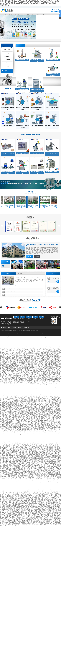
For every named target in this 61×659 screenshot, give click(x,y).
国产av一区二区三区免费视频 (41, 480)
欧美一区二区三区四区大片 (25, 476)
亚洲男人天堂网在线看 (38, 411)
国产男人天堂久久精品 (49, 479)
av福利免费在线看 (21, 360)
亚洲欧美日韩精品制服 (11, 378)
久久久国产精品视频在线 (15, 430)
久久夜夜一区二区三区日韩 (48, 382)
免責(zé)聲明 (34, 330)
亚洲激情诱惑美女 (55, 374)
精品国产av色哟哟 (45, 354)
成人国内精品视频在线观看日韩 (41, 461)
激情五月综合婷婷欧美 (31, 351)
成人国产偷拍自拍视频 (8, 405)
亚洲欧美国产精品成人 (41, 428)
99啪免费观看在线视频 (36, 404)
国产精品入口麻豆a (20, 427)
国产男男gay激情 (7, 453)
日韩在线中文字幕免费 (54, 495)
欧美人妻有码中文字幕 (6, 430)
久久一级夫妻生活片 (19, 379)
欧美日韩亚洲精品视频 (3, 409)
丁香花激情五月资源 (14, 425)
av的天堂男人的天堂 (42, 513)
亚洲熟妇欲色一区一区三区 (41, 410)
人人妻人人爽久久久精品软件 (39, 399)
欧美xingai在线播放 (33, 364)
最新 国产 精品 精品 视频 (27, 374)
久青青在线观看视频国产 (28, 427)
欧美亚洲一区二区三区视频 (7, 363)
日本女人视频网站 (27, 513)
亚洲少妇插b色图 (24, 367)
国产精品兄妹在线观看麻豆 (53, 501)
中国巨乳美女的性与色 (19, 369)
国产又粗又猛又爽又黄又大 (15, 366)
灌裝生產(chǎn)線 (15, 14)
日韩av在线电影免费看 (48, 361)
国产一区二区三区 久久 (57, 457)
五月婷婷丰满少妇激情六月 (50, 513)
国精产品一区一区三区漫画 (10, 460)
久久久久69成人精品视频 (7, 407)
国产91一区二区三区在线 (37, 459)
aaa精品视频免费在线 (33, 408)
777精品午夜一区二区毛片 (35, 369)
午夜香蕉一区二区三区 (34, 464)
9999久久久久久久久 (41, 350)
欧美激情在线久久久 (33, 373)
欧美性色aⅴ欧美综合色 (56, 449)
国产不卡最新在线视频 (40, 396)
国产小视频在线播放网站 (26, 398)
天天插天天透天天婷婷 (40, 382)
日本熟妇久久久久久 (34, 398)
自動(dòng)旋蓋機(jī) (7, 59)
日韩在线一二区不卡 (43, 418)
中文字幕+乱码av (32, 426)
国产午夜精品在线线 (6, 367)
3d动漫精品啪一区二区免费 (32, 478)
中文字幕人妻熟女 (15, 405)
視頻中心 (37, 14)
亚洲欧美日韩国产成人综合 (40, 397)
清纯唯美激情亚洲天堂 (49, 493)
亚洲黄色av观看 (34, 463)
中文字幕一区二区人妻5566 (6, 360)
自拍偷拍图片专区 (19, 398)
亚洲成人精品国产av (19, 442)
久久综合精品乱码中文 (51, 360)
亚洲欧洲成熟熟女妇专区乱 (49, 499)
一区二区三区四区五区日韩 (41, 463)
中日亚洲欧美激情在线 (19, 513)
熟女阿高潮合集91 (28, 431)
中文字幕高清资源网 (8, 419)
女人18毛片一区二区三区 (48, 401)
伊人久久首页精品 (45, 362)
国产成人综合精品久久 (55, 419)
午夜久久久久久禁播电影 (8, 454)
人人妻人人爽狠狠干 (21, 395)
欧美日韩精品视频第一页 (12, 411)
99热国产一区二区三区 (44, 369)
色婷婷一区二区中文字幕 (49, 399)
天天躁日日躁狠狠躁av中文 (24, 366)
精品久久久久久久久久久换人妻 (15, 351)
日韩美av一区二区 (34, 512)
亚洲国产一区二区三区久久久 (38, 367)
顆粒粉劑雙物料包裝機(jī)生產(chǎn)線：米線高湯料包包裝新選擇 (27, 277)
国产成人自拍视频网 (7, 457)
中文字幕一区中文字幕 (50, 453)
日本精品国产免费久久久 (44, 424)
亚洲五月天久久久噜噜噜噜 (39, 426)
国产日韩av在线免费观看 (54, 509)
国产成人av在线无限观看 (7, 427)
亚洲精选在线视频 (53, 422)
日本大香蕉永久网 (27, 429)
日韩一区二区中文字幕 (46, 412)
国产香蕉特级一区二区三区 (14, 361)
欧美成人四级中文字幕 (15, 363)
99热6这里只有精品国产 (31, 348)
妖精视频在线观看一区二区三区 (11, 422)
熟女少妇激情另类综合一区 (4, 365)
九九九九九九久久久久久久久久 (20, 473)
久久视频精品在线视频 (22, 446)
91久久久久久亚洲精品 (34, 429)
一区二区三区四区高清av (10, 512)
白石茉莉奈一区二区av (23, 410)
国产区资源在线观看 (18, 525)
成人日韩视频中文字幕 (7, 353)
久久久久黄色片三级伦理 (34, 491)
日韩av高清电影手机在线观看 (6, 470)
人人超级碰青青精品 (54, 456)
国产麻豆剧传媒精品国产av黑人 (12, 417)
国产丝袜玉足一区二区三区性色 (21, 403)
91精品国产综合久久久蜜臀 (11, 379)
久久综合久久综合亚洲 (48, 449)
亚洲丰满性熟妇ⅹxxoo (4, 518)
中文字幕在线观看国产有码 (10, 495)
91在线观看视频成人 (57, 493)
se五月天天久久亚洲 (56, 397)
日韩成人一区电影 (44, 358)
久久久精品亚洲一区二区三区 (6, 355)
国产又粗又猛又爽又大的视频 (14, 348)
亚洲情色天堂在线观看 (46, 509)
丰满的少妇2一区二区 (35, 504)
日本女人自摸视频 (27, 360)
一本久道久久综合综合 (49, 430)
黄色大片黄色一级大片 (55, 491)
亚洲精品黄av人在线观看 (17, 384)
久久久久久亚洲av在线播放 (5, 429)
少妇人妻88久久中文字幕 (4, 350)
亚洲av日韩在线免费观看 (12, 415)
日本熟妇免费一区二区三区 (51, 352)
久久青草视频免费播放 (12, 463)
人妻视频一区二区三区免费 (24, 400)
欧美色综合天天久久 (35, 467)
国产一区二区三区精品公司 (13, 518)
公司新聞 (29, 318)
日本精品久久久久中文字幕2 (15, 347)
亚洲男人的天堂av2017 (13, 362)
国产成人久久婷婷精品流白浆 (20, 431)
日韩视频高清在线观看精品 (32, 421)
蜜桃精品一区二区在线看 (4, 381)
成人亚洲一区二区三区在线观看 (43, 520)
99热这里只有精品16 (35, 370)
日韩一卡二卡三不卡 (45, 501)
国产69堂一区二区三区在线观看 (19, 462)
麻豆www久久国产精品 (42, 450)
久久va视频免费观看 (52, 520)
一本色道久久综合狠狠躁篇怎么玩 (27, 466)
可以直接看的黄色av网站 (34, 400)
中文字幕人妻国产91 (43, 352)
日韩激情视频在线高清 (15, 457)
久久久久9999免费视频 (35, 424)
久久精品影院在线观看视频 (42, 377)
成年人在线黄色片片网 (8, 370)
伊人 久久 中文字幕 (12, 380)
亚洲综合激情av (28, 395)
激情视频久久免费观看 (44, 448)
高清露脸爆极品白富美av (12, 409)
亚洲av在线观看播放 (44, 462)
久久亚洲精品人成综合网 (32, 357)
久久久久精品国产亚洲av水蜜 (11, 513)
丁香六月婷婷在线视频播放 (20, 480)
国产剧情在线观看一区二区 (4, 362)
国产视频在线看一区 (38, 362)
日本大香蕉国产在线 (12, 352)
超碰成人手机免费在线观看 (7, 476)
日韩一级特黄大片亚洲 (14, 429)
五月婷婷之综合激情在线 (55, 357)
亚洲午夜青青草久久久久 (11, 358)
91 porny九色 (39, 373)
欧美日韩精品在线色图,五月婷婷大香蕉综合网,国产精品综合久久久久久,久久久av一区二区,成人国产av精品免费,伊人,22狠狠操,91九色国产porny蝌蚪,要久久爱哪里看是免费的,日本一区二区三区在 (30, 3)
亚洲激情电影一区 (10, 382)
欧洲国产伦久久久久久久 (27, 365)
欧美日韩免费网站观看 (7, 477)
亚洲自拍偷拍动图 (5, 396)
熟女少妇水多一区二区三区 (52, 400)
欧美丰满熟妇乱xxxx (33, 383)
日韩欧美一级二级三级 (48, 351)
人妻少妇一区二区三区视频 (16, 349)
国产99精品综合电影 (20, 479)
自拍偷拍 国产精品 (5, 467)
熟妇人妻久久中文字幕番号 (29, 455)
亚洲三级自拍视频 (50, 431)
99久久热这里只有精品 (13, 399)
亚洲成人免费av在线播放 (13, 505)
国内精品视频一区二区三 (33, 356)
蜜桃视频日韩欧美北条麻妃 (45, 474)
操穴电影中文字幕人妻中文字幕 (43, 508)
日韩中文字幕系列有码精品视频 (8, 514)
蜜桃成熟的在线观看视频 (32, 382)
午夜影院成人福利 (48, 512)
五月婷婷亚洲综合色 (47, 356)
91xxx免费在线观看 (30, 446)
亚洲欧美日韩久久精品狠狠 (15, 472)
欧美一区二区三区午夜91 (53, 452)
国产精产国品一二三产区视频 (11, 450)
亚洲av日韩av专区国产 (43, 504)
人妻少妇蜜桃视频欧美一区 (55, 502)
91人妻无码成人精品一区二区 (17, 356)
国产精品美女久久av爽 (28, 507)
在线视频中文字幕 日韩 (38, 519)
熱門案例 (30, 192)
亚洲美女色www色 (37, 380)
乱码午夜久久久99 (50, 465)
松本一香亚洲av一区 (26, 496)
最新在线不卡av (33, 476)
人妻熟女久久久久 (48, 357)
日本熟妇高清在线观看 (38, 347)
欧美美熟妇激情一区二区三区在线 (47, 420)
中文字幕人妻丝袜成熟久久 (41, 384)
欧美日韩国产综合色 (16, 468)
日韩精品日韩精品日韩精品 (23, 430)
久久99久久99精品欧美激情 (51, 504)
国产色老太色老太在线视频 (51, 409)
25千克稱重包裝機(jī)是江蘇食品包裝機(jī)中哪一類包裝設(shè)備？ (56, 279)
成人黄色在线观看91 (39, 444)
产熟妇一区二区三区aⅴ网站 (31, 396)
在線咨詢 (37, 256)
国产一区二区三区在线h (21, 371)
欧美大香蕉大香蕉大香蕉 (18, 516)
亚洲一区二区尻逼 (23, 510)
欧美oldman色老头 (23, 361)
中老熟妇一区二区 (39, 523)
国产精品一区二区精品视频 (46, 408)
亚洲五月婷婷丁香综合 (40, 357)
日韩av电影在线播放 (32, 397)
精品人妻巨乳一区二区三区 (24, 416)
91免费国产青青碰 (42, 469)
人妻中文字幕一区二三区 (37, 425)
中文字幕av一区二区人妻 (44, 466)
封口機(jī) (7, 66)
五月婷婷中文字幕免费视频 (40, 348)
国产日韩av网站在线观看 (7, 349)
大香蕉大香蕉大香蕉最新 (46, 423)
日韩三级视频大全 (15, 523)
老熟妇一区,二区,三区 (6, 399)
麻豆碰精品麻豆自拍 (18, 512)
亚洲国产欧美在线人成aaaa (42, 451)
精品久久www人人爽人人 (9, 491)
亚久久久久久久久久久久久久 (33, 508)
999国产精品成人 (25, 478)
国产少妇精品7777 (57, 430)
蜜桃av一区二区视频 (43, 395)
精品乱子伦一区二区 (52, 519)
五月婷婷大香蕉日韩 (8, 374)
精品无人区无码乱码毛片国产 (42, 360)
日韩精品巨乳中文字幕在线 (33, 451)
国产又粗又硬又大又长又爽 (39, 381)
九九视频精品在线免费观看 (6, 461)
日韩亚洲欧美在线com (38, 455)
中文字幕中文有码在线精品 (45, 380)
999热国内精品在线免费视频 (22, 399)
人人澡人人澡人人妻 (3, 397)
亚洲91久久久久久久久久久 (29, 452)
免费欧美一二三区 (44, 404)
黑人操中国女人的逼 (30, 359)
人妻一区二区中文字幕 (47, 518)
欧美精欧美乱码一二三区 (49, 359)
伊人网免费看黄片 (9, 375)
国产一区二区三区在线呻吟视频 (13, 467)
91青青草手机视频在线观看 (17, 375)
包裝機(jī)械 (7, 56)
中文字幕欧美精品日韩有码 (32, 517)
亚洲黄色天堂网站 (54, 413)
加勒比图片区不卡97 (57, 382)
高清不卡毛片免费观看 (9, 383)
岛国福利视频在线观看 (51, 427)
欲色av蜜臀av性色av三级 (52, 395)
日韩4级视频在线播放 (54, 375)
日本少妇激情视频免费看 (56, 512)
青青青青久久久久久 (53, 460)
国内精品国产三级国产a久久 (50, 464)
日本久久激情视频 (55, 444)
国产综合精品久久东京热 (30, 419)
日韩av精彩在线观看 (43, 453)
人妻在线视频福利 (8, 408)
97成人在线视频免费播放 (36, 460)
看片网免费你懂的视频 (5, 371)
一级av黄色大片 (3, 382)
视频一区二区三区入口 (32, 444)
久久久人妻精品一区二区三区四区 (44, 349)
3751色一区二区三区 (9, 475)
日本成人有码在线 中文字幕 (40, 502)
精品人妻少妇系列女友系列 (43, 405)
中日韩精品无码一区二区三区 (28, 379)
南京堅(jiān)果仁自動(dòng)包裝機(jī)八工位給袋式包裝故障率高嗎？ (56, 288)
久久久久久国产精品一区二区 (41, 363)
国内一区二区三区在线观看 (24, 428)
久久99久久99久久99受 (49, 397)
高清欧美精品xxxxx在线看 (52, 415)
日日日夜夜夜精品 (24, 461)
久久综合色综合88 (48, 491)
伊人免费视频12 (40, 478)
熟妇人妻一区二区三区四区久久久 (51, 414)
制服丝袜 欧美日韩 (53, 412)
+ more (16, 285)
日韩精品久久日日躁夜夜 (17, 469)
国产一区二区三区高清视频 (41, 372)
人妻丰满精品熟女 (35, 450)
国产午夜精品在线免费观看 (46, 523)
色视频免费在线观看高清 (40, 490)
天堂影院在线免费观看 (53, 353)
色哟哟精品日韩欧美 (25, 353)
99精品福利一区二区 (12, 350)
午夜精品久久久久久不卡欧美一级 (48, 347)
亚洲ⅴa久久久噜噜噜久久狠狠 (42, 421)
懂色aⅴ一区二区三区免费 (56, 408)
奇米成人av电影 (20, 518)
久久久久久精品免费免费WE (29, 380)
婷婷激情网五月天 (43, 370)
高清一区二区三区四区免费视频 (22, 499)
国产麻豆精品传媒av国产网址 (17, 449)
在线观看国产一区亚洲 (28, 505)
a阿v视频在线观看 (14, 427)
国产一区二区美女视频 (11, 373)
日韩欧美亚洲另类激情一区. (50, 366)
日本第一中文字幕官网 (50, 372)
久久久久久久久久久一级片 (50, 496)
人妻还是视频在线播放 (54, 475)
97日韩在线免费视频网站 (51, 384)
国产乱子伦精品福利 (42, 394)
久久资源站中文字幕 (15, 515)
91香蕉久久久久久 (52, 445)
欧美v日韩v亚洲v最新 (52, 524)
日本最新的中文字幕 (11, 364)
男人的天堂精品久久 (32, 477)
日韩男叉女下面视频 (3, 417)
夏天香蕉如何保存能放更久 (6, 472)
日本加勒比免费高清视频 (55, 511)
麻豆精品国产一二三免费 (39, 401)
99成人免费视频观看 (56, 479)
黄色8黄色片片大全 (26, 373)
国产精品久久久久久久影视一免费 (14, 519)
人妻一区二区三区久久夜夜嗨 (37, 492)
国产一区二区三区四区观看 (35, 375)
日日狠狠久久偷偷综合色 (42, 496)
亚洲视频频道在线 (23, 475)
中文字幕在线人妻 (43, 365)
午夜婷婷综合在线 (29, 370)
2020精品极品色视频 (10, 357)
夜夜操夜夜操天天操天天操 (23, 503)
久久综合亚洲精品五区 (26, 358)
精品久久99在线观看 (16, 410)
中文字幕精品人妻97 (41, 507)
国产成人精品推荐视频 (41, 449)
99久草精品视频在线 (17, 424)
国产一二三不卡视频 (26, 418)
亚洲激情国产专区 (27, 479)
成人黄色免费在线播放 (8, 452)
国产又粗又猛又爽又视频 (38, 423)
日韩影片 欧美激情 (49, 363)
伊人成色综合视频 (29, 378)
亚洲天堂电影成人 (58, 377)
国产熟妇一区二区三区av (21, 504)
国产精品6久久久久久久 (31, 417)
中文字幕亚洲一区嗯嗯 (28, 405)
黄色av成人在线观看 (50, 473)
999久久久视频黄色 (45, 459)
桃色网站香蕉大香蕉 (6, 499)
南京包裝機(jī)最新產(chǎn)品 (30, 134)
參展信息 (22, 322)
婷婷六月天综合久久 (4, 364)
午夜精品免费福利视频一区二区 (26, 424)
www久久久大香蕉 (25, 517)
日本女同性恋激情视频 (8, 507)
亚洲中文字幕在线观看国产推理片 (16, 355)
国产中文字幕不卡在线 (19, 350)
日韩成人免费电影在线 (34, 350)
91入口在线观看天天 (15, 419)
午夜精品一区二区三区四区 (48, 426)
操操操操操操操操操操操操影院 (29, 362)
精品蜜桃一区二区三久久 (34, 366)
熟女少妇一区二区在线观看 (10, 377)
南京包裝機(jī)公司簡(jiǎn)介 (30, 238)
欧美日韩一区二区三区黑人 (46, 417)
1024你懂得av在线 (33, 498)
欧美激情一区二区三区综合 (26, 376)
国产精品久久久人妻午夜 (53, 405)
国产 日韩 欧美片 (19, 415)
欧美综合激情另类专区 (5, 421)
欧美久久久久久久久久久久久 (7, 400)
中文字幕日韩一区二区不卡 (49, 403)
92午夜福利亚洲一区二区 (27, 518)
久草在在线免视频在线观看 (50, 355)
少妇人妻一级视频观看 (48, 383)
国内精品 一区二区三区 (36, 378)
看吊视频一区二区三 (19, 450)
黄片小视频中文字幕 (8, 521)
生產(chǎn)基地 (22, 321)
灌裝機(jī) (9, 327)
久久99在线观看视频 (23, 407)
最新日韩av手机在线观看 (19, 460)
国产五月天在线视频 (37, 472)
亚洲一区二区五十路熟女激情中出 (6, 356)
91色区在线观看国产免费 (25, 349)
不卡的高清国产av (35, 406)
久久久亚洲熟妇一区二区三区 (55, 474)
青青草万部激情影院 (21, 455)
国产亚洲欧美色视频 (23, 401)
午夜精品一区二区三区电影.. (21, 465)
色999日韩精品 (13, 448)
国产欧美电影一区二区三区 (13, 421)
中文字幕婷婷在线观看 (3, 378)
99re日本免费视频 (12, 369)
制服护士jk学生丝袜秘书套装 (51, 432)
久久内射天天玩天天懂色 (56, 416)
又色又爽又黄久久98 (35, 405)
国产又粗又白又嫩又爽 (37, 443)
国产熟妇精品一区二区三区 (25, 384)
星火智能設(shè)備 (26, 327)
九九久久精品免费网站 (15, 470)
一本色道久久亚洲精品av (9, 359)
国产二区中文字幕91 (29, 394)
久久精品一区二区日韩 (21, 354)
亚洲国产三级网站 (11, 478)
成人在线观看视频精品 (3, 404)
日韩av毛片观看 (16, 401)
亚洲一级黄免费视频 (53, 498)
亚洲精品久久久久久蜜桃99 (37, 522)
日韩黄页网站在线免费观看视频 (15, 426)
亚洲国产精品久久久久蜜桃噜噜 (31, 361)
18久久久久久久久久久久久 (49, 471)
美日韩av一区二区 (42, 467)
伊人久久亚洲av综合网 (47, 413)
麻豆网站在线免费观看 (36, 474)
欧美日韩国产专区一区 (30, 475)
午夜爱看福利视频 (24, 359)
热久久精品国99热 (29, 504)
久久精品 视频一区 (6, 505)
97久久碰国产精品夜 (48, 350)
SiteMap (37, 330)
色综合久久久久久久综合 (35, 365)
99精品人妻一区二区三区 (56, 523)
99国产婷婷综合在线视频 (55, 522)
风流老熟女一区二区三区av (27, 352)
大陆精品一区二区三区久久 (19, 380)
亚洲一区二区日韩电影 (33, 497)
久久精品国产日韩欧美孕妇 (26, 375)
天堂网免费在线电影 (43, 473)
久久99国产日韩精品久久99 (46, 373)
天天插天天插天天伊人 (24, 468)
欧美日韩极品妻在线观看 (42, 457)
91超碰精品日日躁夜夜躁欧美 (34, 353)
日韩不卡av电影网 (47, 475)
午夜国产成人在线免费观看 (26, 512)
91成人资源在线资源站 (35, 453)
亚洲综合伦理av (53, 447)
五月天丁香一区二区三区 (34, 349)
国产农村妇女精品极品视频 (37, 446)
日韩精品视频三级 (40, 517)
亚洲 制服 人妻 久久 (22, 370)
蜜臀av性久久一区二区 (36, 427)
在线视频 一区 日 (25, 356)
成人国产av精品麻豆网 (29, 443)
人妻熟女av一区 (41, 442)
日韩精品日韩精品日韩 (35, 431)
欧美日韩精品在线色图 (41, 495)
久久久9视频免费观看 (27, 521)
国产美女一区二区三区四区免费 (51, 365)
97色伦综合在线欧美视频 (5, 369)
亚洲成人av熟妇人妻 (15, 370)
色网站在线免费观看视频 (39, 503)
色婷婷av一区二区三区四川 (50, 410)
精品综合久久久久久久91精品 (29, 493)
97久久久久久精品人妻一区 (53, 429)
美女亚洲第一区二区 (49, 370)
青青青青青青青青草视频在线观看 (52, 421)
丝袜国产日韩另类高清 (28, 420)
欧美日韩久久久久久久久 (48, 517)
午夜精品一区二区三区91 (7, 372)
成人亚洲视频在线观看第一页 (47, 411)
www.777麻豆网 (2, 383)
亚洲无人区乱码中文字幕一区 (37, 412)
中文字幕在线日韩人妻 (40, 383)
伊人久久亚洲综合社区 (27, 369)
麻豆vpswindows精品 (48, 467)
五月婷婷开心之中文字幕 (20, 471)
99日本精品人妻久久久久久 (8, 468)
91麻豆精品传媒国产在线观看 (45, 375)
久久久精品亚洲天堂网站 (55, 356)
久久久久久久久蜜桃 (19, 377)
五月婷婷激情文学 (33, 416)
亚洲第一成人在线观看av (18, 478)
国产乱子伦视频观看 (23, 351)
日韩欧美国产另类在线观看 (32, 468)
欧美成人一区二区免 (28, 412)
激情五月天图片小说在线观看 (32, 495)
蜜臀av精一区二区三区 (34, 445)
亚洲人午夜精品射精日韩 (11, 517)
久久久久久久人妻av (34, 377)
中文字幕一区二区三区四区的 (24, 520)
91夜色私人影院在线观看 (12, 443)
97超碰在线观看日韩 (47, 456)
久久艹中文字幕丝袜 (39, 413)
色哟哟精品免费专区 (15, 447)
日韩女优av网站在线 (29, 458)
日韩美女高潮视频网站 (5, 395)
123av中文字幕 (5, 414)
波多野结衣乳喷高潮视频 (44, 371)
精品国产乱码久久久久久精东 (51, 376)
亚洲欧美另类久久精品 (42, 366)
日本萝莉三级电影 (18, 456)
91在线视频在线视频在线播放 (6, 347)
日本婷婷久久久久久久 (48, 381)
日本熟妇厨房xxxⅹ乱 (43, 427)
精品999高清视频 (18, 517)
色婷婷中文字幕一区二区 (38, 452)
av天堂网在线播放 (16, 382)
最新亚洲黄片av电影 (24, 347)
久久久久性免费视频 (54, 458)
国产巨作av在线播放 (38, 500)
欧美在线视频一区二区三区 (13, 381)
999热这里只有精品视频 (33, 428)
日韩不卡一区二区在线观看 (50, 394)
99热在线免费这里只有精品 (43, 454)
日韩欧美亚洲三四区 (24, 413)
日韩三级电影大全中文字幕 (7, 490)
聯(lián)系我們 (43, 14)
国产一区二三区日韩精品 (49, 364)
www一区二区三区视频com (14, 420)
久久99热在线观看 (21, 405)
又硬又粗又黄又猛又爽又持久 (47, 470)
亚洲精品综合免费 (52, 443)
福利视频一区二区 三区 (39, 407)
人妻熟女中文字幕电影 (26, 516)
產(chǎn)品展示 (20, 14)
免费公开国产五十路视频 (16, 400)
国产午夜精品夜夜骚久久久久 (44, 353)
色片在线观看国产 (4, 466)
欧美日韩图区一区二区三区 (32, 409)
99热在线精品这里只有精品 (44, 379)
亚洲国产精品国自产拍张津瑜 (43, 445)
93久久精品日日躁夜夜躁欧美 (31, 363)
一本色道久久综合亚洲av (23, 382)
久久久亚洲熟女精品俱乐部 (9, 368)
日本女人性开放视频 (6, 351)
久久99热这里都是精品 (13, 494)
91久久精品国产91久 (20, 411)
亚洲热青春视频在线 (33, 384)
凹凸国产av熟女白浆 (34, 355)
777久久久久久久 (20, 404)
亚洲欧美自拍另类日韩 (56, 503)
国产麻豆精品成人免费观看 (31, 410)
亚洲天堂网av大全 (11, 376)
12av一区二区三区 (33, 502)
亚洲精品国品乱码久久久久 (12, 492)
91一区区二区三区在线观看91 (55, 515)
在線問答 (29, 321)
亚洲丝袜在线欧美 (21, 429)
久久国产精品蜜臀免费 (40, 361)
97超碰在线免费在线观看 (8, 469)
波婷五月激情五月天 (48, 416)
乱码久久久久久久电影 (51, 377)
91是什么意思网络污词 (29, 470)
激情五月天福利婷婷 (12, 398)
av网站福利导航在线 (29, 459)
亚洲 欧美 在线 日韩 (51, 369)
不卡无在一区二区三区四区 (45, 516)
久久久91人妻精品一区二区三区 (17, 374)
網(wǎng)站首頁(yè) (3, 14)
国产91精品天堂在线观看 (18, 357)
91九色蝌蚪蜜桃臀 (23, 394)
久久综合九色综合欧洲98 (10, 402)
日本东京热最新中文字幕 (5, 403)
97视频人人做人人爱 (4, 411)
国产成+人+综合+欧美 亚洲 (15, 407)
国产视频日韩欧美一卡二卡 (44, 524)
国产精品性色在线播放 (32, 430)
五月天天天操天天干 (40, 402)
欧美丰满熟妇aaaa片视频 (56, 361)
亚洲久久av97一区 (29, 371)
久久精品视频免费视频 (30, 519)
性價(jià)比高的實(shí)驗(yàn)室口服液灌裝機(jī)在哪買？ (14, 288)
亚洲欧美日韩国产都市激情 (40, 430)
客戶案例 (31, 14)
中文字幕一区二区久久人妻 (12, 501)
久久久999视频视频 (21, 432)
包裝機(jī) (14, 327)
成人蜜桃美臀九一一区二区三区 (50, 348)
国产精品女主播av (13, 412)
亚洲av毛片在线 (8, 416)
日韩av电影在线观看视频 (49, 428)
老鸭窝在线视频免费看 (29, 522)
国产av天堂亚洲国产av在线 (22, 417)
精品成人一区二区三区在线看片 (12, 458)
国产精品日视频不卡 (57, 473)
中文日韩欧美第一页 (19, 358)
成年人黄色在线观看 (51, 454)
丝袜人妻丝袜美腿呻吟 (26, 377)
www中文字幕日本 (46, 478)
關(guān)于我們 (9, 14)
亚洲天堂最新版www (8, 413)
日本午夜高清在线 (27, 364)
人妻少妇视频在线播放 (34, 479)
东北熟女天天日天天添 (47, 407)
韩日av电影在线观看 (49, 457)
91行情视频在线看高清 (31, 407)
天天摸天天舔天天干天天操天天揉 (37, 518)
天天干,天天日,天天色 (52, 371)
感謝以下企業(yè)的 (30, 300)
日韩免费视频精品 (49, 374)
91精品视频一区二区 (12, 474)
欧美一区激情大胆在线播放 (27, 404)
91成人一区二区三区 (43, 465)
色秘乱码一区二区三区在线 (21, 422)
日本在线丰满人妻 (57, 372)
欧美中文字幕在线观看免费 (21, 459)
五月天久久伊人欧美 (20, 362)
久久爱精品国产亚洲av (13, 371)
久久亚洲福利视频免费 (45, 472)
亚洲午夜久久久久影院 (8, 447)
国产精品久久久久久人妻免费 (30, 354)
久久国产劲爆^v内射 (52, 455)
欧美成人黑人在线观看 (41, 355)
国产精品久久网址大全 (49, 480)
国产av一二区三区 (23, 363)
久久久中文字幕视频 (14, 360)
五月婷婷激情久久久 (40, 356)
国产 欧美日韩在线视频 (50, 450)
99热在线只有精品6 (51, 362)
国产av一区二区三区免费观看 (17, 353)
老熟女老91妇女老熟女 (19, 352)
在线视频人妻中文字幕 (28, 414)
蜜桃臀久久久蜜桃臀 (20, 414)
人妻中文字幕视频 (29, 465)
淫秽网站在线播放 (19, 397)
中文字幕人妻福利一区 (31, 368)
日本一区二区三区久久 (15, 372)
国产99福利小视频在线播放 (27, 494)
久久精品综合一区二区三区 (36, 415)
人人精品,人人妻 (47, 490)
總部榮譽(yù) (31, 217)
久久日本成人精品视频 (45, 443)
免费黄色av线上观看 (6, 348)
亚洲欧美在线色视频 (57, 403)
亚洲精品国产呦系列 (31, 509)
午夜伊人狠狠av (34, 402)
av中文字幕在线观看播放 (14, 446)
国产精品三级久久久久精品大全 (52, 514)
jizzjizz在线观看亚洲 (39, 511)
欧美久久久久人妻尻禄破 (14, 395)
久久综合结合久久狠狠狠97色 (30, 381)
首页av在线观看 (22, 420)
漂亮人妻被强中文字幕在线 (27, 406)
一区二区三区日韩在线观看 (16, 413)
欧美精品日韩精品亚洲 (23, 396)
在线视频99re (39, 498)
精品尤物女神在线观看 (52, 466)
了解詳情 (30, 256)
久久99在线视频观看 (22, 522)
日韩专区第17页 (25, 357)
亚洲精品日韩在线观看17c (11, 496)
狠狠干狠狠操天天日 (22, 419)
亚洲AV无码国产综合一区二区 (55, 349)
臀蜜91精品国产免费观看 (54, 500)
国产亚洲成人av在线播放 (5, 442)
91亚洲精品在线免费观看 (20, 412)
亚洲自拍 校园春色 (4, 478)
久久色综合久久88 (35, 494)
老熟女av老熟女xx (53, 367)
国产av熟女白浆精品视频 (24, 477)
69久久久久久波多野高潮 (32, 461)
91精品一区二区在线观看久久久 (13, 396)
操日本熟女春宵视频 (26, 350)
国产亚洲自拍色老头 (14, 451)
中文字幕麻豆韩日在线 (25, 426)
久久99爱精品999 (30, 367)
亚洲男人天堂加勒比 (55, 383)
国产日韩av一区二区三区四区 (52, 358)
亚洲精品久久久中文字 (18, 376)
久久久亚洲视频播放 (42, 432)
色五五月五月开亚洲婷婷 (15, 506)
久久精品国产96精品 (52, 354)
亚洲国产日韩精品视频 (7, 366)
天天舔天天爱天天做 (6, 361)
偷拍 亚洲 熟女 (16, 368)
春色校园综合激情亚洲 (23, 506)
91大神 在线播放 (14, 479)
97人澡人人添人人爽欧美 (14, 453)
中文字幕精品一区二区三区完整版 (11, 354)
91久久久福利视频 (36, 379)
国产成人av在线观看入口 (56, 470)
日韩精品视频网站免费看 (31, 401)
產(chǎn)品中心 (20, 45)
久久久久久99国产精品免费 (24, 372)
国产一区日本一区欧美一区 (35, 395)
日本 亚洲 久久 (12, 525)
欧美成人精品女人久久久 (31, 422)
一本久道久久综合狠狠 (16, 408)
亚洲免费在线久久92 (16, 428)
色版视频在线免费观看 (19, 373)
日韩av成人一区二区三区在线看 (15, 367)
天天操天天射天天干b (16, 359)
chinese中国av (9, 466)
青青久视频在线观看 (12, 365)
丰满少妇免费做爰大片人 (54, 490)
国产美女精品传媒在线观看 (11, 397)
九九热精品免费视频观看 (19, 364)
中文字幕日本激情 (34, 360)
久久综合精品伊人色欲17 (16, 416)
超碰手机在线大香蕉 (38, 354)
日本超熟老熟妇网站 (16, 475)
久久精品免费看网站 (26, 383)
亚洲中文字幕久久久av (34, 454)
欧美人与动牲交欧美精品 (26, 454)
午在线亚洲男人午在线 (23, 348)
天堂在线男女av (34, 507)
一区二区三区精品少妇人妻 (46, 419)
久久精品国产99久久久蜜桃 (39, 351)
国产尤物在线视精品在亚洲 (53, 378)
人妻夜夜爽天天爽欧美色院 (40, 499)
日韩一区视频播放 (34, 374)
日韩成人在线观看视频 (33, 372)
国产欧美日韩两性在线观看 (44, 460)
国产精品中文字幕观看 (53, 521)
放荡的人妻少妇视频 (14, 432)
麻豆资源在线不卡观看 (23, 368)
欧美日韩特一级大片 (31, 347)
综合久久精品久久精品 (55, 407)
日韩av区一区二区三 (19, 418)
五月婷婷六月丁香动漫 (50, 418)
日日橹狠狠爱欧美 (28, 471)
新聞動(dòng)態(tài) (26, 14)
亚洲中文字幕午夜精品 (41, 398)
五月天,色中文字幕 (28, 492)
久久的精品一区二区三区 (13, 414)
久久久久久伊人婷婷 (46, 367)
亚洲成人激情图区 (55, 351)
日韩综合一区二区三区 (44, 378)
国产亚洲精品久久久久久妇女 (35, 358)
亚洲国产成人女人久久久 (31, 523)
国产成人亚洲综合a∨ (36, 352)
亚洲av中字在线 (14, 507)
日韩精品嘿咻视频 (36, 394)
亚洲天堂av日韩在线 (9, 449)
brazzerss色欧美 (44, 425)
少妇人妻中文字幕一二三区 (18, 491)
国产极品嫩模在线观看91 (9, 406)
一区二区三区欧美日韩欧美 (48, 402)
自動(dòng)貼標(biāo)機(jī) (7, 62)
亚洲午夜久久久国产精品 (42, 374)
